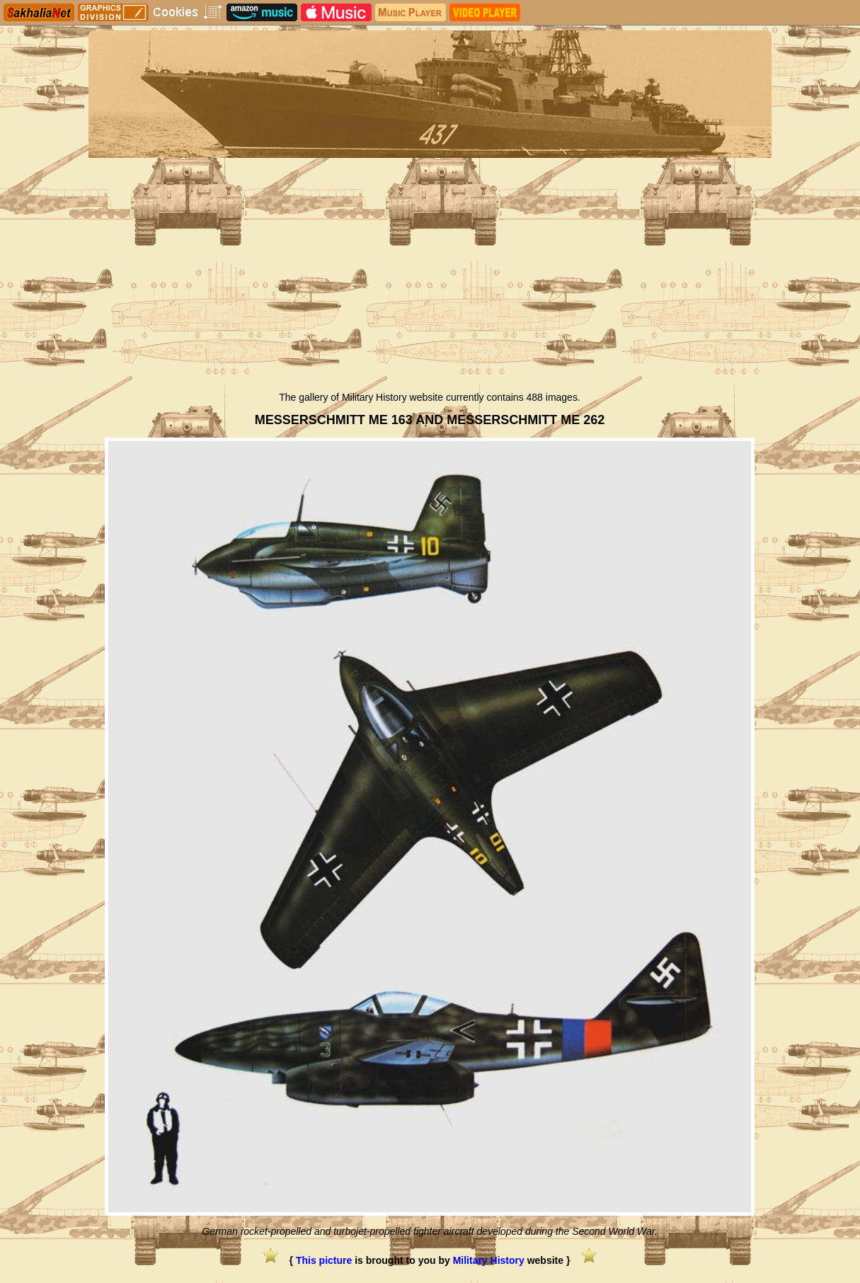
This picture (324, 1260)
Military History (488, 1260)
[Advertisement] (430, 278)
